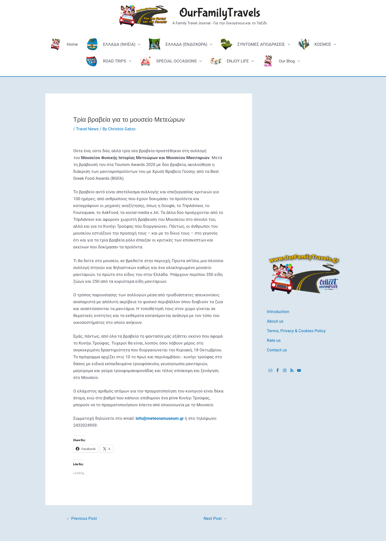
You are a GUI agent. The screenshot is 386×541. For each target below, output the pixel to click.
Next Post (215, 518)
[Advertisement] (304, 167)
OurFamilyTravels (219, 13)
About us (275, 320)
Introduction (278, 311)
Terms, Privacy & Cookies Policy (296, 330)
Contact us (277, 349)
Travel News (87, 128)
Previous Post (81, 518)
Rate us (274, 339)
